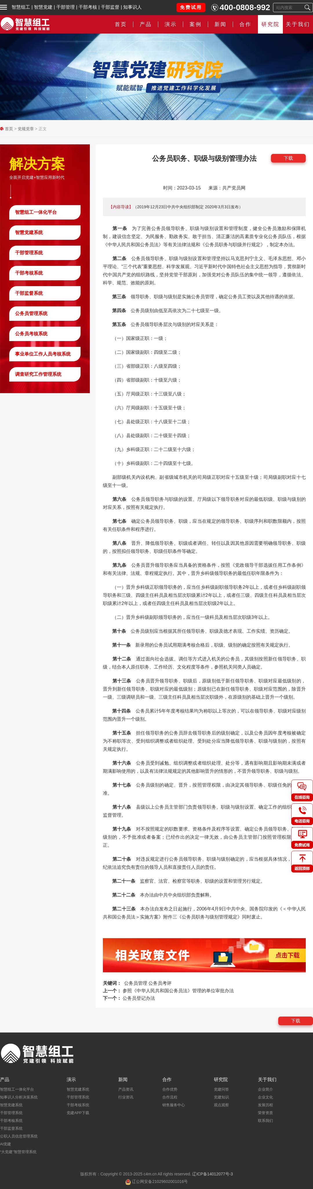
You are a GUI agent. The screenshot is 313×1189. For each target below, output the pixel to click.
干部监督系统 (29, 293)
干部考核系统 (29, 272)
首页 (121, 24)
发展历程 (265, 1105)
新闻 (220, 24)
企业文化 (265, 1097)
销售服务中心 (173, 1105)
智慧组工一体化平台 (36, 212)
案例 (196, 24)
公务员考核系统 (31, 333)
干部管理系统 (29, 252)
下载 (288, 158)
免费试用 (191, 7)
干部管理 (65, 7)
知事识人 (132, 7)
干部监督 (110, 7)
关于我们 (298, 24)
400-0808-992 (245, 7)
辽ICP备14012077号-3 (212, 1174)
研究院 (270, 24)
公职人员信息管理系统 (19, 1136)
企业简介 (265, 1089)
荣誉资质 (265, 1113)
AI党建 (5, 1144)
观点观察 (221, 1105)
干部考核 (88, 7)
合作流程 (169, 1097)
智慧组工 (21, 7)
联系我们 (265, 1120)
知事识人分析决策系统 (19, 1097)
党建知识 (221, 1097)
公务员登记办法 (139, 998)
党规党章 (26, 128)
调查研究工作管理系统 (38, 374)
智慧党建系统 (29, 232)
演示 (171, 24)
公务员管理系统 (31, 313)
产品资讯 (125, 1089)
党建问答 (221, 1089)
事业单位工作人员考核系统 (43, 353)
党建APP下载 (78, 1113)
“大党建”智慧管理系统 (18, 1152)
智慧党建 (43, 7)
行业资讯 (125, 1097)
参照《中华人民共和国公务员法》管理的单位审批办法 (178, 990)
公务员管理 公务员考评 (148, 983)
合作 (245, 24)
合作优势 (169, 1089)
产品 (146, 24)
